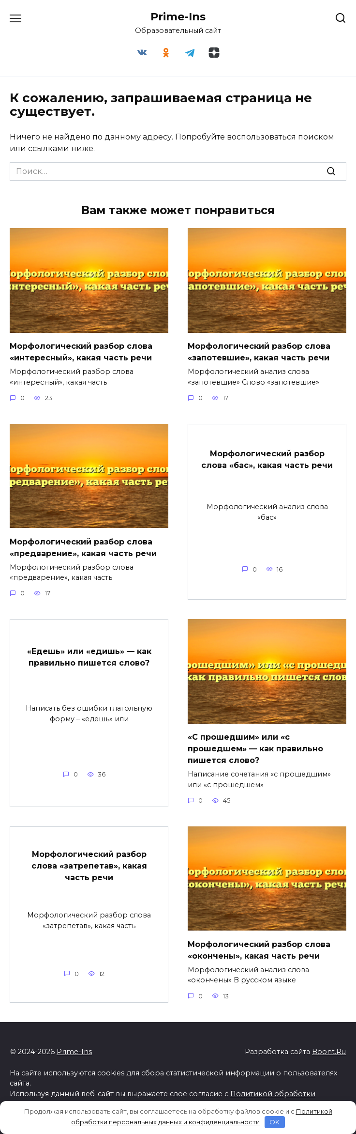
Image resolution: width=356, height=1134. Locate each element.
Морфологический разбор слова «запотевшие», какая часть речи (259, 352)
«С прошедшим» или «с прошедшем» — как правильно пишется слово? (255, 748)
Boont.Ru (329, 1051)
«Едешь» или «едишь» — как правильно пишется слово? (89, 656)
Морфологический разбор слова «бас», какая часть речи (267, 459)
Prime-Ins (178, 16)
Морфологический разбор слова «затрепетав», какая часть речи (89, 866)
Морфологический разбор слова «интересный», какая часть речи (81, 352)
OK (274, 1122)
